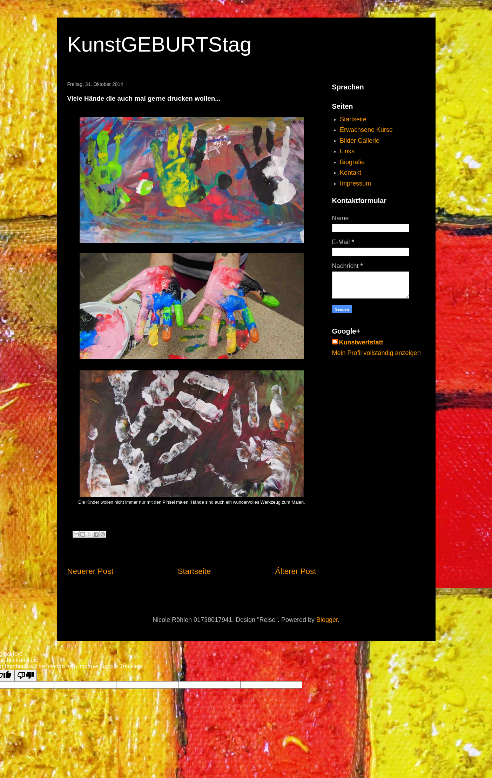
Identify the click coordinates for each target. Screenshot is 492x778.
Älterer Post (295, 571)
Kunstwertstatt (361, 342)
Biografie (352, 162)
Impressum (355, 183)
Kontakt (350, 172)
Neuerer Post (90, 571)
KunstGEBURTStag (159, 44)
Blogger (327, 619)
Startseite (194, 571)
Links (347, 151)
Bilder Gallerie (359, 140)
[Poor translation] (25, 675)
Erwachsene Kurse (366, 129)
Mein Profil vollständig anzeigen (376, 352)
